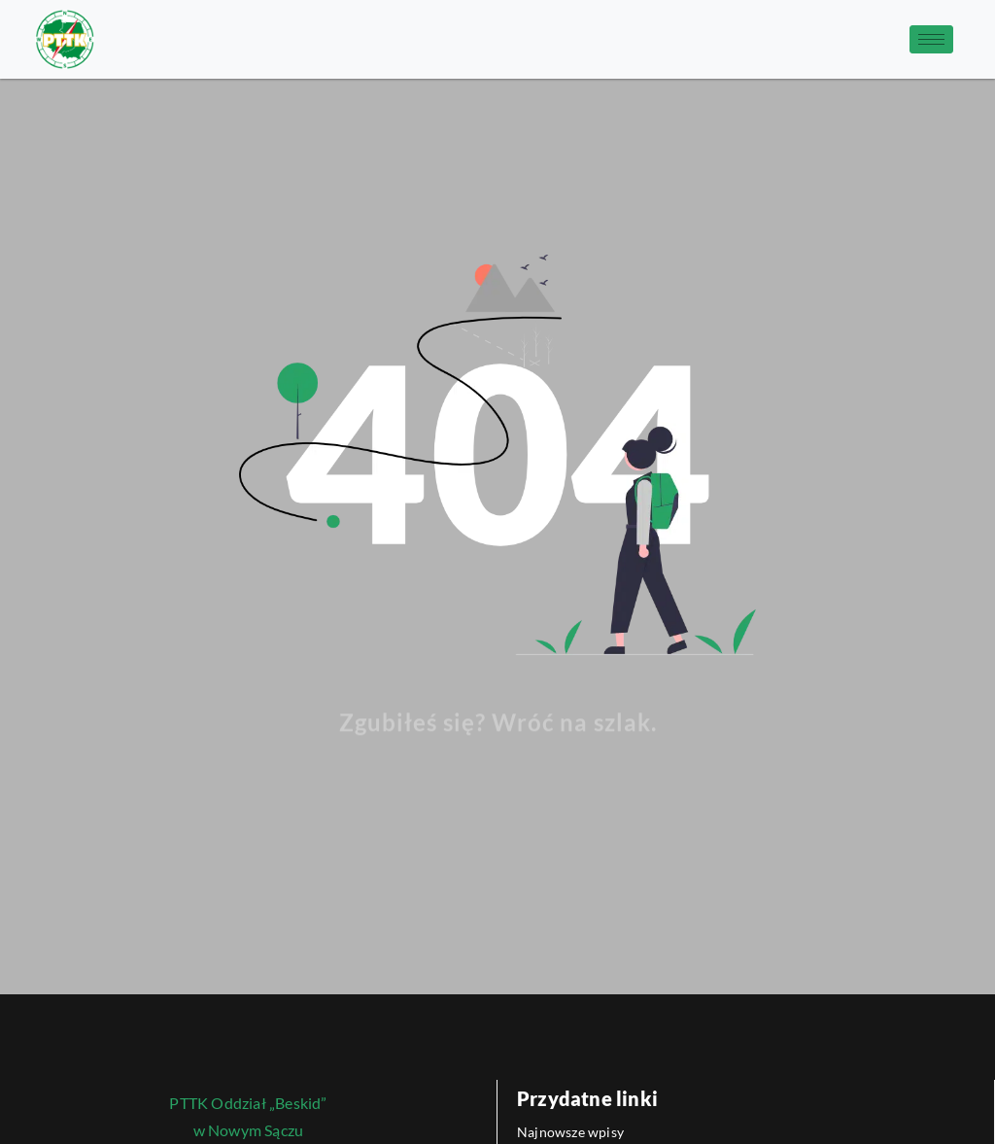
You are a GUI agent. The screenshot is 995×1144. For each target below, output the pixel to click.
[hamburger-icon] (931, 39)
